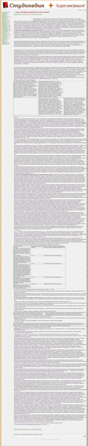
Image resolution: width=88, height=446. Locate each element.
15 (36, 14)
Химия (3, 40)
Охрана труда (5, 27)
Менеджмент (4, 25)
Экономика (4, 42)
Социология (4, 33)
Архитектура (4, 12)
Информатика (5, 16)
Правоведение (5, 29)
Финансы (4, 39)
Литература (4, 20)
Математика (4, 22)
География (4, 14)
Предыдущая (16, 14)
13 (33, 14)
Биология (4, 13)
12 (32, 14)
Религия (3, 32)
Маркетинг (4, 21)
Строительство (5, 35)
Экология (4, 41)
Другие (3, 15)
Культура (4, 19)
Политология (4, 28)
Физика (3, 36)
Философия (4, 38)
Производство (5, 31)
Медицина (4, 23)
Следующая (40, 14)
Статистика (4, 34)
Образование (5, 26)
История (4, 18)
